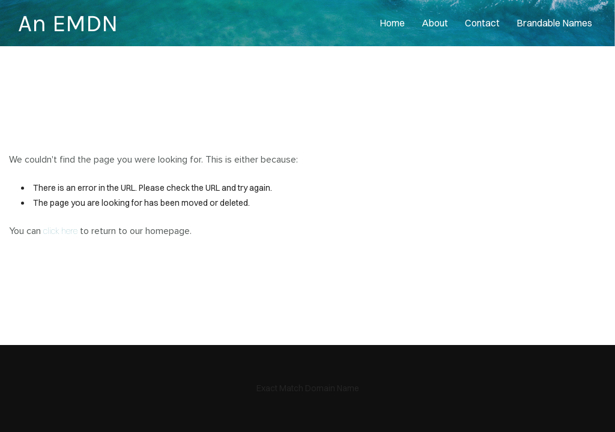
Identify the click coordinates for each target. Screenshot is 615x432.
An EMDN (68, 23)
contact (482, 23)
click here (60, 231)
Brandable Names (554, 23)
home (392, 23)
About (435, 23)
